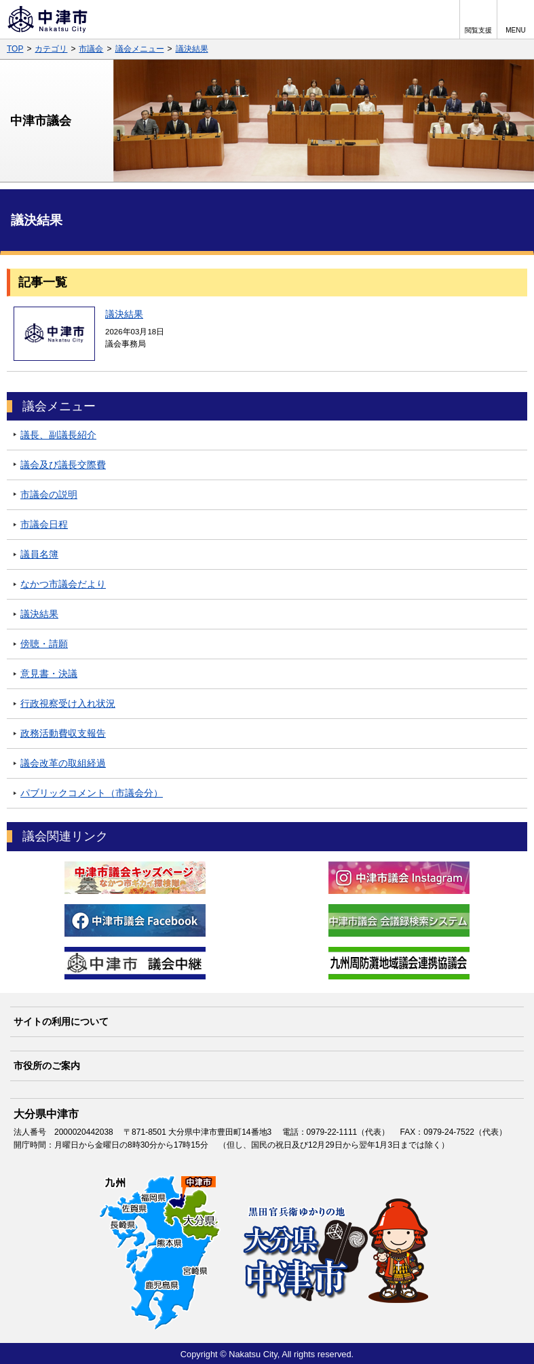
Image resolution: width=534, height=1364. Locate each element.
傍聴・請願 (44, 643)
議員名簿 (39, 554)
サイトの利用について (61, 1021)
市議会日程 (44, 524)
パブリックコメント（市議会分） (91, 792)
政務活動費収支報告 (63, 733)
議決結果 (192, 49)
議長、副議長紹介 (58, 434)
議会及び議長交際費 (63, 464)
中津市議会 (40, 120)
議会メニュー (139, 49)
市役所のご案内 (47, 1065)
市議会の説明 (48, 494)
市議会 (91, 49)
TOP (15, 49)
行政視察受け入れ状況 (67, 703)
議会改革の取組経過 (63, 763)
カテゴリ (51, 49)
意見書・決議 (48, 673)
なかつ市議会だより (63, 584)
